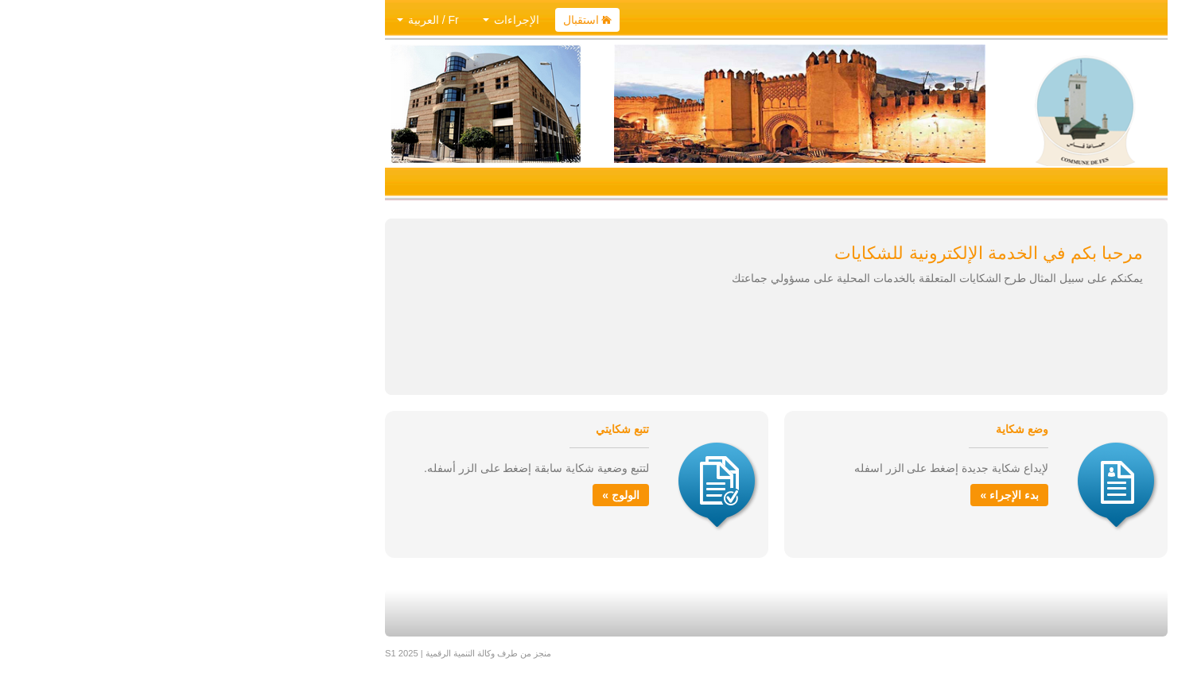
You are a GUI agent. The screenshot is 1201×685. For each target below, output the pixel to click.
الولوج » (445, 495)
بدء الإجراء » (833, 495)
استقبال (411, 20)
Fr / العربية (252, 20)
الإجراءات (335, 20)
